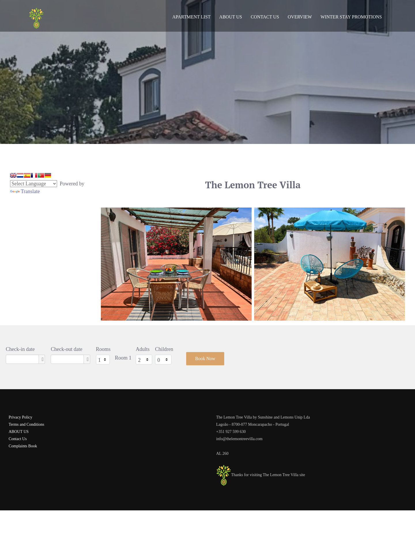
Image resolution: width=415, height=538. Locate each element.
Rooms (103, 349)
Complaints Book (23, 446)
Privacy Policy (20, 417)
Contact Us (265, 16)
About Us (230, 16)
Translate (25, 191)
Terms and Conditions (26, 424)
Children (164, 349)
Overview (300, 16)
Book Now (205, 358)
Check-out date (66, 349)
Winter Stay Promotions (351, 16)
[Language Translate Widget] (33, 183)
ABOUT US (19, 431)
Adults (143, 349)
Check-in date (20, 349)
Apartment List (191, 16)
